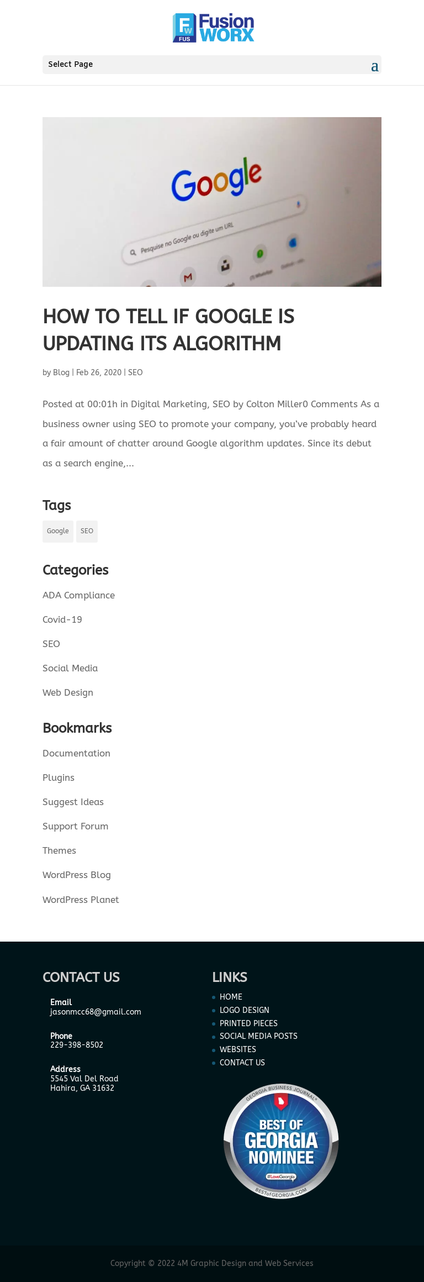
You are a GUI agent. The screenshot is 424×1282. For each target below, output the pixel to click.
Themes (59, 850)
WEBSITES (238, 1049)
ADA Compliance (79, 595)
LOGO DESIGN (244, 1010)
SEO (135, 372)
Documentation (76, 753)
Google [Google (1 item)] (58, 531)
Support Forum (76, 826)
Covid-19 (62, 619)
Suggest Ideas (73, 801)
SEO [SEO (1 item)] (87, 531)
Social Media (70, 668)
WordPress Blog (77, 874)
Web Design (68, 692)
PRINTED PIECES (249, 1023)
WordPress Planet (81, 899)
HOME (231, 997)
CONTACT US (242, 1063)
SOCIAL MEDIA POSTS (259, 1036)
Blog (61, 372)
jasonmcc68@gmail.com (95, 1012)
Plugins (59, 777)
